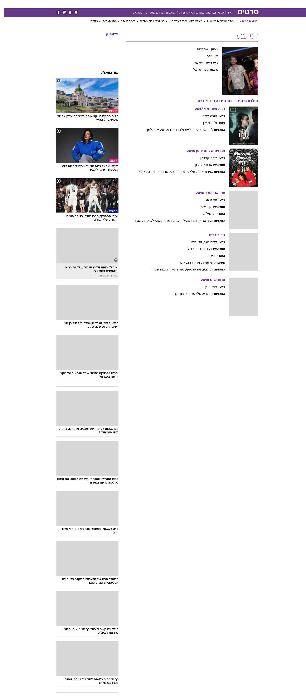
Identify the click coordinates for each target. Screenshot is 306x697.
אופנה (95, 4)
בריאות (140, 4)
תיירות (126, 4)
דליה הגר (206, 242)
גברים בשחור (124, 21)
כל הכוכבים (169, 12)
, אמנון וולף (178, 293)
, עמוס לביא (151, 220)
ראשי (226, 12)
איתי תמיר (205, 262)
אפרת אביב (201, 172)
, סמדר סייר (174, 269)
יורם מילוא (206, 213)
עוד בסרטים (136, 12)
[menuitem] (234, 4)
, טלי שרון (192, 293)
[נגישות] (5, 4)
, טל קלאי (141, 172)
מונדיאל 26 (206, 4)
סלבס (176, 4)
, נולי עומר (185, 172)
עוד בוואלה (106, 73)
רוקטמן (90, 21)
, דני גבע (169, 129)
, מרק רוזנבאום (187, 262)
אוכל (153, 4)
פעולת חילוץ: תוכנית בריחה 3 (182, 21)
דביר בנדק (202, 220)
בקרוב (196, 12)
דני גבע (204, 269)
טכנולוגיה (110, 4)
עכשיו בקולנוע (211, 12)
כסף (164, 4)
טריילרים (184, 12)
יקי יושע (207, 200)
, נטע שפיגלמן (153, 129)
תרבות (189, 4)
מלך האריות (105, 21)
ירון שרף (208, 255)
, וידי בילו (193, 242)
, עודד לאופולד (185, 129)
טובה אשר (206, 116)
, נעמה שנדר (156, 269)
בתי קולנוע (152, 12)
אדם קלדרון (204, 158)
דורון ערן (207, 287)
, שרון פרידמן (157, 172)
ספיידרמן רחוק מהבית (148, 21)
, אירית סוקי (190, 269)
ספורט (223, 4)
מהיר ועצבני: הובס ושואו (216, 21)
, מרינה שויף (169, 220)
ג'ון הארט (202, 129)
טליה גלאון (206, 123)
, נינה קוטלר (186, 220)
